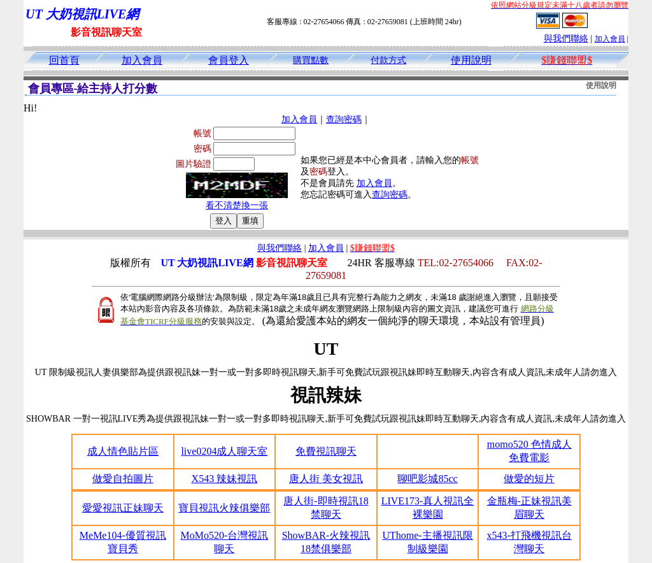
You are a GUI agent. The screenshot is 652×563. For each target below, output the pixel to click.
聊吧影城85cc (427, 478)
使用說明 (471, 60)
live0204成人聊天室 (224, 451)
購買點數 (311, 60)
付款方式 (388, 60)
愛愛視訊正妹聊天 (123, 507)
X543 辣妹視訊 (225, 478)
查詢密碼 (344, 119)
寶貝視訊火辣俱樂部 (224, 507)
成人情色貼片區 (123, 451)
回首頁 (64, 60)
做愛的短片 (529, 478)
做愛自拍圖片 (122, 478)
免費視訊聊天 (326, 451)
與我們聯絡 (566, 38)
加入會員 (610, 38)
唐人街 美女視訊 (326, 478)
